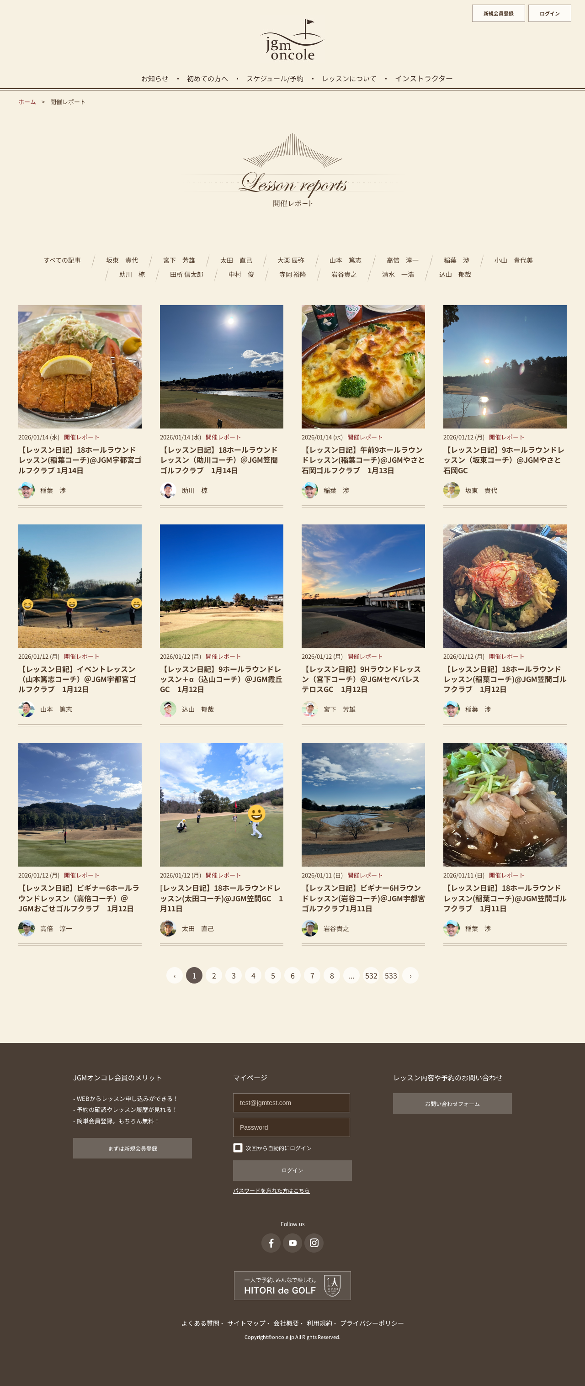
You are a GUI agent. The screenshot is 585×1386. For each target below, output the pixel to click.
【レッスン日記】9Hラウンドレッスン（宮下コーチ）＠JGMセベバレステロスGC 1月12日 (361, 679)
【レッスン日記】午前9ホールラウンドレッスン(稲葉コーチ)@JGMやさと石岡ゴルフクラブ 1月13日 (363, 460)
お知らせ (155, 78)
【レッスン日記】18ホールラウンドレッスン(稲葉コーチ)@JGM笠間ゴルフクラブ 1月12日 (505, 679)
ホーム (27, 101)
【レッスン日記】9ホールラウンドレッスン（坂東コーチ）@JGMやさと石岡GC (503, 460)
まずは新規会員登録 (132, 1148)
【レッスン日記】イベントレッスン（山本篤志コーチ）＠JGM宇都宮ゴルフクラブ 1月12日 (77, 679)
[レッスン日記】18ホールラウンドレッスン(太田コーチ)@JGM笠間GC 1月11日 (221, 898)
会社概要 (286, 1323)
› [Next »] (411, 975)
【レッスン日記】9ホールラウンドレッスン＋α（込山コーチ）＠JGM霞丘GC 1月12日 (221, 679)
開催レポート (82, 437)
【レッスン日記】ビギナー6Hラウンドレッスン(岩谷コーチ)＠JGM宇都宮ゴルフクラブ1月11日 (363, 898)
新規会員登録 (499, 13)
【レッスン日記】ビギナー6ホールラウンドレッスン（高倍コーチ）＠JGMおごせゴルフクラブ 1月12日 (78, 898)
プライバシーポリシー (372, 1323)
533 (391, 975)
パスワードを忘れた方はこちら (271, 1190)
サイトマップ (246, 1323)
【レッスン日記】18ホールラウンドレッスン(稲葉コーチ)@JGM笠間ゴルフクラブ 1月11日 (505, 898)
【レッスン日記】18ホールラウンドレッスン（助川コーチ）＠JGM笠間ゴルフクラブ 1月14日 (219, 460)
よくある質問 (200, 1323)
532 (371, 975)
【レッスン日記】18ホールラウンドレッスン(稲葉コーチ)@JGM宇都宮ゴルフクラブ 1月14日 (80, 460)
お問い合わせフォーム (452, 1103)
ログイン (550, 13)
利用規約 (319, 1323)
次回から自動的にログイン (279, 1148)
